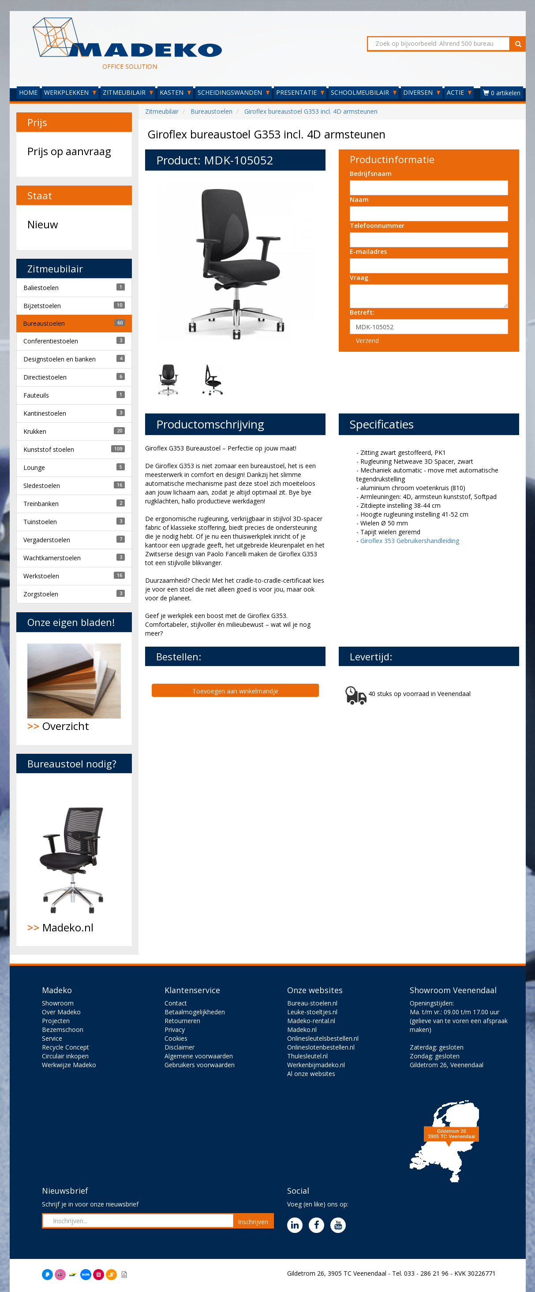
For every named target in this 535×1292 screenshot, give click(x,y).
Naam (359, 199)
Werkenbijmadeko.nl (316, 1065)
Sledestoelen (41, 485)
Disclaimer (180, 1047)
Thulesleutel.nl (307, 1056)
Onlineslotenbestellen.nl (321, 1047)
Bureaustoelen (44, 323)
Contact (176, 1003)
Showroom (58, 1003)
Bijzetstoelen (42, 306)
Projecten (56, 1020)
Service (52, 1038)
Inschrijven (253, 1222)
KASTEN (175, 92)
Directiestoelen (45, 377)
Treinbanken (41, 503)
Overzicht (74, 688)
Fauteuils (36, 395)
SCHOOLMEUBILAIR (364, 92)
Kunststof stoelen (48, 449)
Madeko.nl (74, 860)
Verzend (367, 340)
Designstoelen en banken (59, 359)
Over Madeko (61, 1012)
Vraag (359, 277)
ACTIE (459, 92)
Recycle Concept (65, 1047)
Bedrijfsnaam (371, 173)
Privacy (175, 1029)
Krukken (34, 431)
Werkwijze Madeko (69, 1065)
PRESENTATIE (300, 92)
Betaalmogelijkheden (195, 1012)
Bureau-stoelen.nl (312, 1003)
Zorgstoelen (40, 594)
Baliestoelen (41, 287)
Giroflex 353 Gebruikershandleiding (409, 540)
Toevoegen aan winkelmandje (235, 691)
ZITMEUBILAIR (128, 92)
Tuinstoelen (40, 522)
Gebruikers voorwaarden (200, 1065)
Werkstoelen (41, 576)
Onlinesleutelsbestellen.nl (323, 1038)
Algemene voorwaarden (199, 1056)
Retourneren (182, 1020)
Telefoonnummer (377, 225)
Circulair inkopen (65, 1056)
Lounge (34, 467)
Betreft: (362, 312)
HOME (28, 92)
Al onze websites (311, 1073)
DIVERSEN (421, 92)
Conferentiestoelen (50, 341)
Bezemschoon (62, 1029)
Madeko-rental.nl (311, 1020)
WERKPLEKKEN (70, 92)
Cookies (176, 1038)
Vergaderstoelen (46, 540)
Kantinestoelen (44, 413)
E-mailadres (368, 251)
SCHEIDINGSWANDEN (233, 92)
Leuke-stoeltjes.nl (312, 1012)
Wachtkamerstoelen (52, 558)
